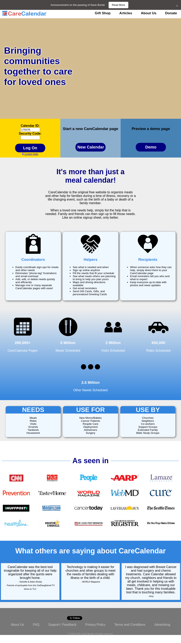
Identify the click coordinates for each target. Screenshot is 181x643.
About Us (148, 13)
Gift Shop (103, 13)
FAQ (36, 624)
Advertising (162, 624)
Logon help (30, 154)
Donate (171, 13)
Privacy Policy (95, 624)
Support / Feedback (62, 624)
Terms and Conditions (129, 624)
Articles (125, 13)
